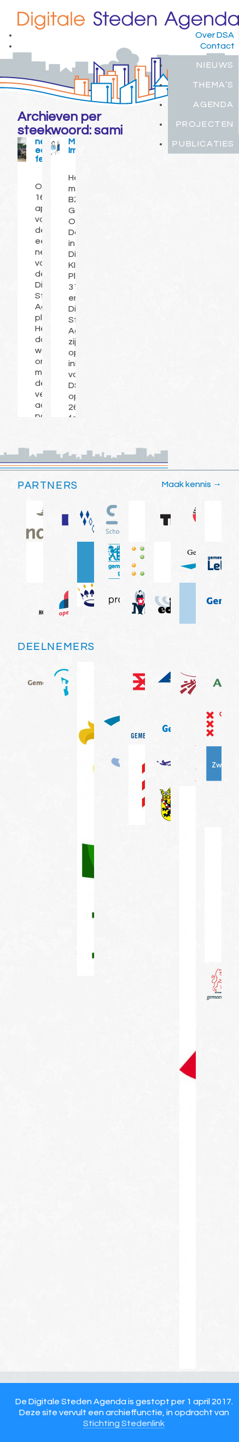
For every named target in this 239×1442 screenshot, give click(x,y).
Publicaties (203, 143)
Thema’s (213, 84)
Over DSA (214, 35)
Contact (217, 46)
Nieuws (215, 65)
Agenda (213, 104)
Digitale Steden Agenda (128, 20)
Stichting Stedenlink (124, 1423)
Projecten (205, 124)
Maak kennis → (191, 484)
